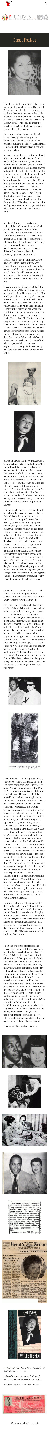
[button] (3, 3)
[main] (24, 40)
